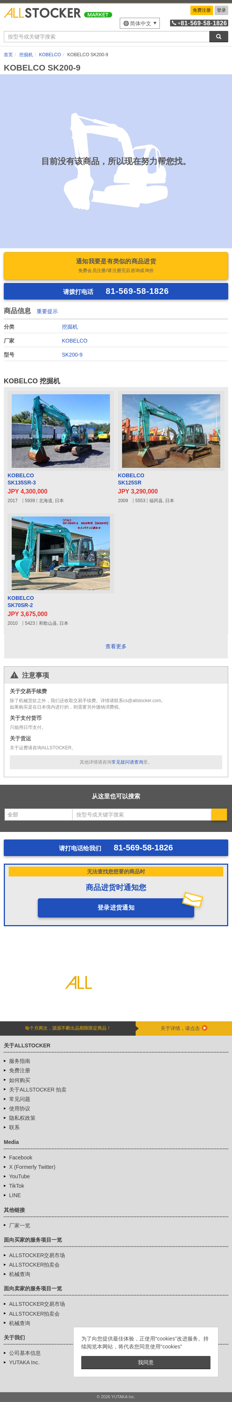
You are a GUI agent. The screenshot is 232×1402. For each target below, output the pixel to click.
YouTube (19, 1176)
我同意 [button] (146, 1362)
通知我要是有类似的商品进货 (116, 266)
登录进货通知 (116, 907)
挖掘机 (70, 327)
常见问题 (19, 1099)
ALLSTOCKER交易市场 (37, 1255)
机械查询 (19, 1274)
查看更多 (116, 646)
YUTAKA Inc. (24, 1362)
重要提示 (47, 311)
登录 (221, 10)
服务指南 (19, 1061)
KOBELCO (75, 341)
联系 (14, 1127)
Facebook (20, 1157)
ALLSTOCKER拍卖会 (34, 1265)
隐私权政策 (22, 1118)
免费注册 (202, 10)
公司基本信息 (25, 1353)
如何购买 (19, 1080)
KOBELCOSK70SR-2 (21, 602)
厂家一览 (19, 1225)
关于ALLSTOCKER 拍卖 (38, 1090)
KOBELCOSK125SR (131, 479)
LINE (15, 1195)
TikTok (16, 1186)
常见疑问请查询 (127, 762)
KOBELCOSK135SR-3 (22, 479)
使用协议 (19, 1108)
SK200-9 (72, 355)
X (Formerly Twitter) (32, 1167)
